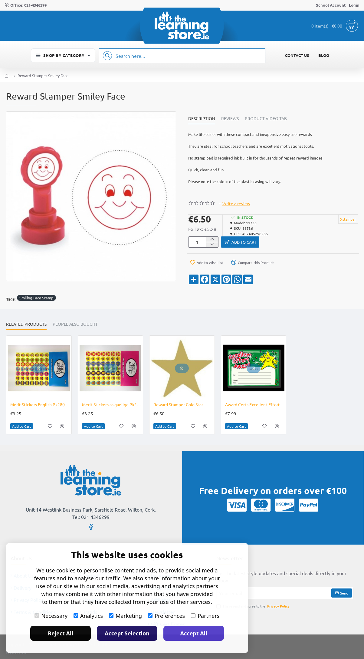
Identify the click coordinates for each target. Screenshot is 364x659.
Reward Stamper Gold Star (178, 404)
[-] (212, 246)
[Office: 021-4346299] (25, 5)
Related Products (26, 323)
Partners (205, 615)
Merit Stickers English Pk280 (37, 404)
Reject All (60, 633)
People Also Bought (75, 323)
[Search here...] (107, 55)
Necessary (50, 615)
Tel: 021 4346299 (91, 516)
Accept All (193, 633)
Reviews (230, 118)
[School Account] (330, 5)
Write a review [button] (236, 203)
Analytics (88, 615)
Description (201, 118)
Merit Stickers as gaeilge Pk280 (112, 404)
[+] (212, 240)
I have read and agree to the (253, 605)
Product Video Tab (266, 118)
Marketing (125, 615)
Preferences (166, 615)
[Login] (354, 5)
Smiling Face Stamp (36, 297)
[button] (289, 242)
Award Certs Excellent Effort (252, 404)
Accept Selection (127, 633)
